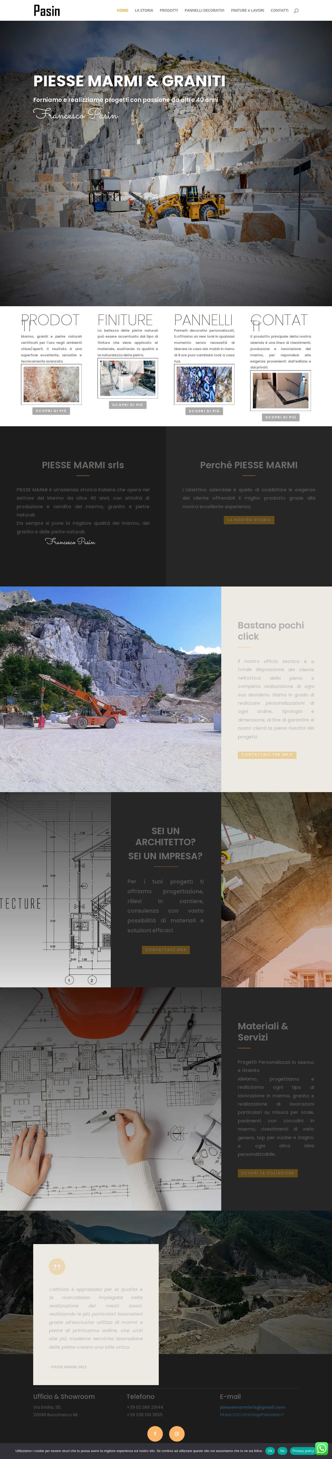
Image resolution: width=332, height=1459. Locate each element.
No (282, 1451)
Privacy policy (303, 1451)
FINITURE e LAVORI (247, 11)
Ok (270, 1451)
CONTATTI (279, 11)
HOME (122, 11)
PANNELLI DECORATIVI (204, 11)
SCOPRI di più (54, 137)
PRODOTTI (169, 11)
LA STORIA (144, 11)
